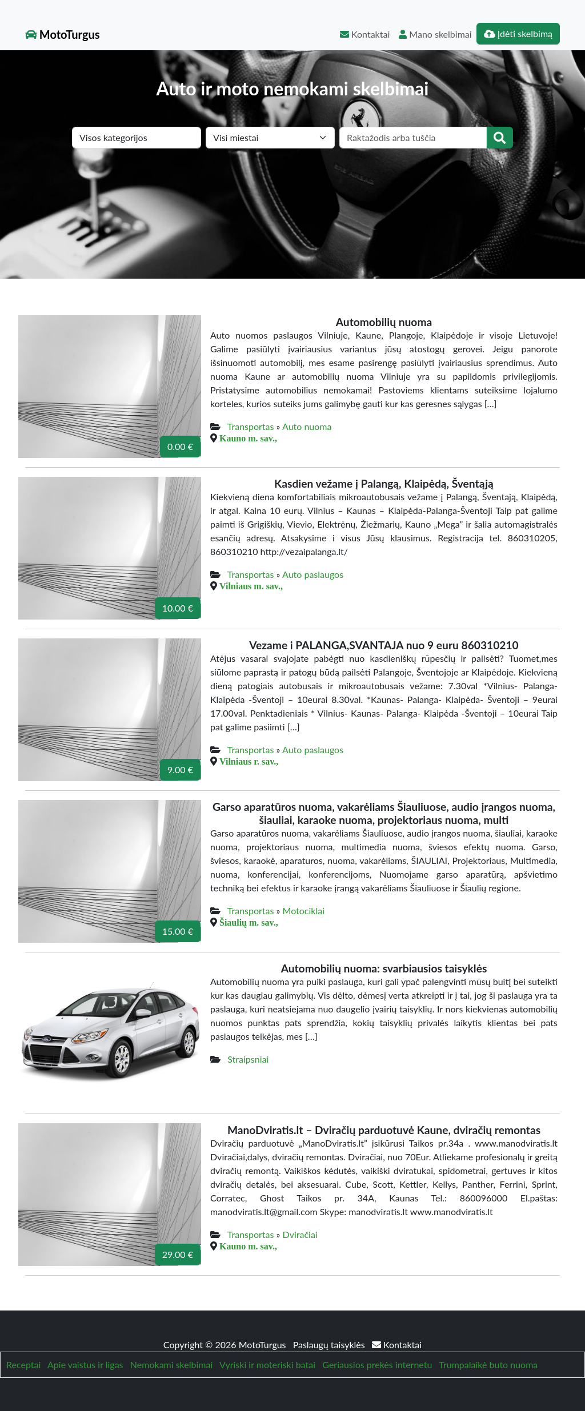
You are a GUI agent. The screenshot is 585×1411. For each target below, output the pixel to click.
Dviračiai (300, 1234)
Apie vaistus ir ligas (85, 1364)
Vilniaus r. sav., (248, 761)
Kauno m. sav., (248, 438)
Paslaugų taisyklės (330, 1344)
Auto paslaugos (312, 574)
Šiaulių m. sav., (248, 922)
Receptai (23, 1364)
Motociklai (303, 910)
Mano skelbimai (435, 34)
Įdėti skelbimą (518, 33)
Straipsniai (248, 1059)
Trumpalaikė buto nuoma (488, 1364)
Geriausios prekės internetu (377, 1364)
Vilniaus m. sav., (251, 585)
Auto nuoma (306, 426)
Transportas (250, 426)
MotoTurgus (62, 34)
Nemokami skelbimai (171, 1364)
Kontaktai (365, 34)
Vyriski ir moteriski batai (267, 1364)
